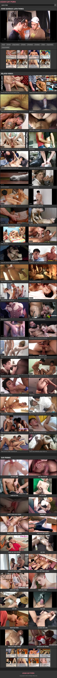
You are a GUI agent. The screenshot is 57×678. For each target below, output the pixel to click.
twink (9, 44)
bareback (31, 44)
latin (44, 44)
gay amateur (16, 44)
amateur (38, 44)
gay (4, 44)
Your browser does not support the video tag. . (28, 27)
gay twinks (50, 44)
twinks (23, 44)
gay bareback (6, 47)
